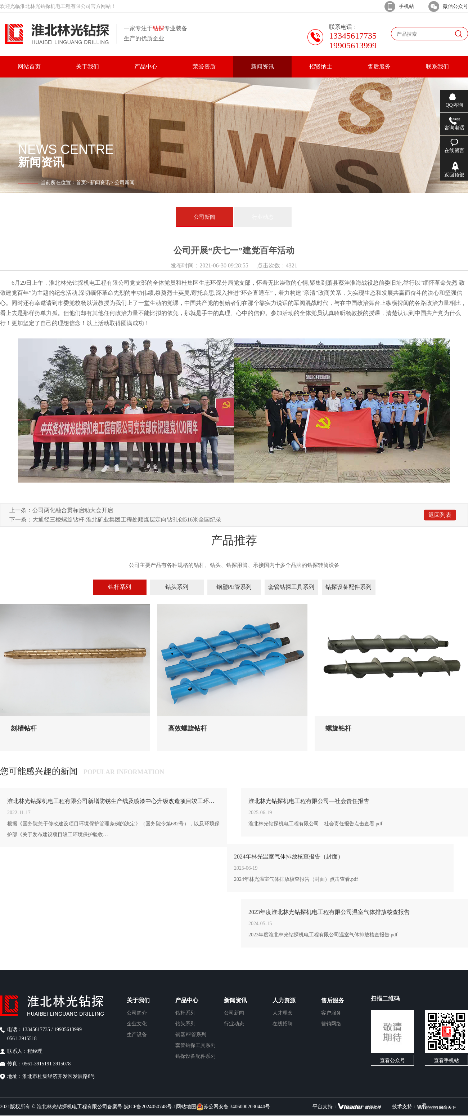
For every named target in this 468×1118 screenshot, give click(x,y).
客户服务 (331, 1013)
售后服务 (332, 1000)
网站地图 (186, 1106)
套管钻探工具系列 (291, 587)
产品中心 (186, 1000)
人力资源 (284, 1000)
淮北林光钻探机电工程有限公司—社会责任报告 (308, 801)
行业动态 (263, 217)
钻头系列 (176, 587)
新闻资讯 (100, 182)
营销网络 (331, 1023)
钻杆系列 (119, 587)
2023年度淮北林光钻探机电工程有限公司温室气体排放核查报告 (329, 912)
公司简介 (137, 1013)
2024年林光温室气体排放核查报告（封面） (288, 856)
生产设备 (137, 1034)
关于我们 (138, 1000)
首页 (81, 182)
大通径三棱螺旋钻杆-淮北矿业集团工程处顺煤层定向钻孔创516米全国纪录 (126, 519)
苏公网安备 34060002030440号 (233, 1106)
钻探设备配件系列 (348, 587)
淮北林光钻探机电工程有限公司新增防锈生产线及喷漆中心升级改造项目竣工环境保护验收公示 (113, 801)
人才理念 (283, 1013)
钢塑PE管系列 (234, 587)
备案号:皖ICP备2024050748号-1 (141, 1106)
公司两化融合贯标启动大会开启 (72, 510)
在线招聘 (283, 1023)
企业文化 (137, 1023)
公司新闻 (204, 217)
